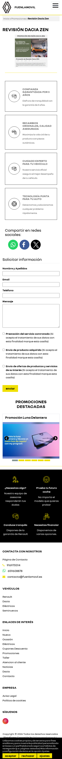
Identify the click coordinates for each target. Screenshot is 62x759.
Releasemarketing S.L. (45, 737)
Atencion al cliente (14, 662)
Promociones (18, 18)
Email (5, 279)
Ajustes (45, 756)
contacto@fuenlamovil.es (24, 576)
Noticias (7, 666)
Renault (7, 596)
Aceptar (10, 756)
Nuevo (6, 634)
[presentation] (6, 438)
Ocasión (7, 639)
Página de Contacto (15, 559)
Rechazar (27, 756)
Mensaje (7, 301)
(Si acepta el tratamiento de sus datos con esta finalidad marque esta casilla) (30, 337)
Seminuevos (10, 610)
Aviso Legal (9, 695)
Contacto (8, 676)
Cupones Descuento (15, 648)
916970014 (13, 565)
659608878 (15, 571)
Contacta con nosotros (22, 551)
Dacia (6, 601)
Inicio (6, 18)
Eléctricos (8, 606)
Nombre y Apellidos (14, 268)
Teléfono (8, 290)
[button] (15, 460)
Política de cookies (14, 700)
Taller (5, 657)
